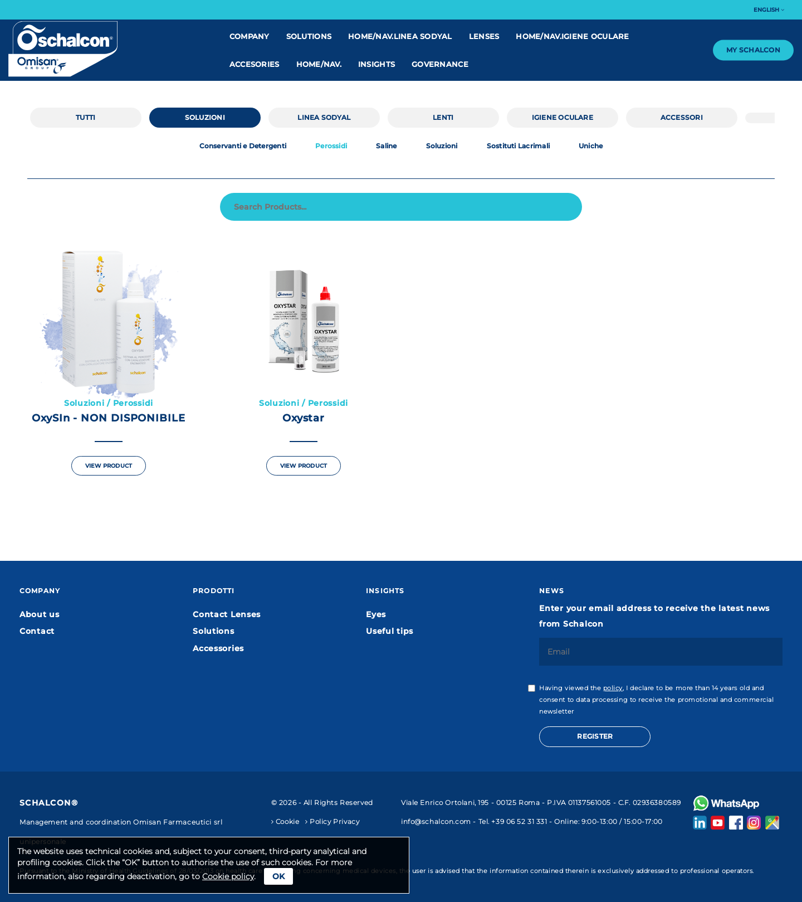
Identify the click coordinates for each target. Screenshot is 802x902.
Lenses (484, 36)
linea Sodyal (323, 118)
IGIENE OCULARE (562, 118)
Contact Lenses (227, 614)
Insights (376, 64)
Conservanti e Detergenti (243, 146)
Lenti (443, 118)
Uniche (591, 146)
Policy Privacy (332, 822)
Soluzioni (205, 118)
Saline (386, 146)
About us (39, 614)
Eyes (376, 614)
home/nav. (318, 64)
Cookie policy (228, 876)
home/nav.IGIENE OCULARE (572, 36)
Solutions (308, 36)
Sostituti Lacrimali (518, 146)
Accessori (682, 118)
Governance (440, 64)
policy (613, 688)
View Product (108, 466)
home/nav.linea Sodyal (400, 36)
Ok (278, 876)
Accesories (254, 64)
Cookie (285, 822)
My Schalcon (753, 50)
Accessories (218, 648)
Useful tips (389, 631)
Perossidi (331, 146)
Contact (37, 631)
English (769, 10)
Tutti (85, 118)
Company (249, 36)
